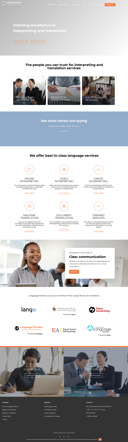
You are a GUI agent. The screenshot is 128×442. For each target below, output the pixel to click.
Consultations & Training (52, 416)
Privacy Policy (6, 416)
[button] (20, 38)
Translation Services (50, 410)
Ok (100, 439)
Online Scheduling (49, 413)
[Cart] (125, 4)
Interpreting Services (50, 406)
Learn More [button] (29, 197)
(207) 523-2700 (90, 413)
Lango (68, 433)
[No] (126, 439)
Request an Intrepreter (9, 410)
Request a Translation (9, 413)
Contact (4, 419)
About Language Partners (10, 406)
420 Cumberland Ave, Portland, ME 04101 (98, 406)
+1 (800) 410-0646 (91, 416)
